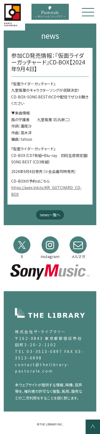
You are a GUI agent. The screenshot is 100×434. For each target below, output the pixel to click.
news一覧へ (50, 214)
